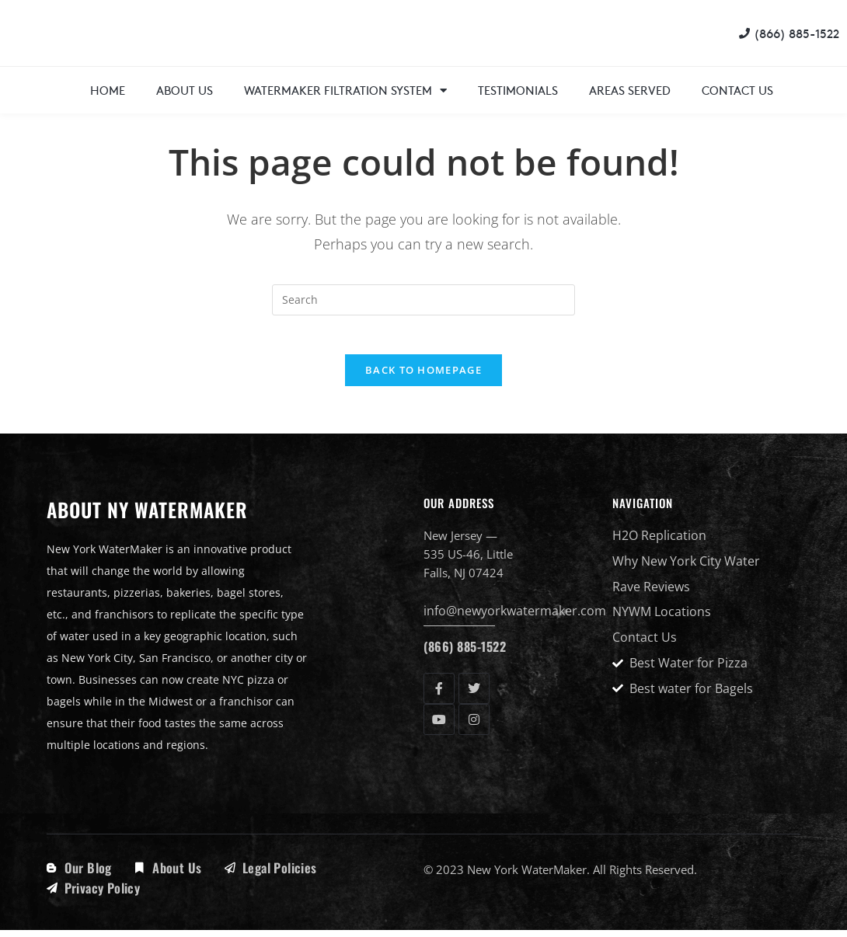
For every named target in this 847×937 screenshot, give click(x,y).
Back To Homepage (423, 378)
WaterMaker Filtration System (345, 90)
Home (107, 90)
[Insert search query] (423, 299)
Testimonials (518, 90)
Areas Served (630, 90)
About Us (184, 90)
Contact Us (737, 90)
